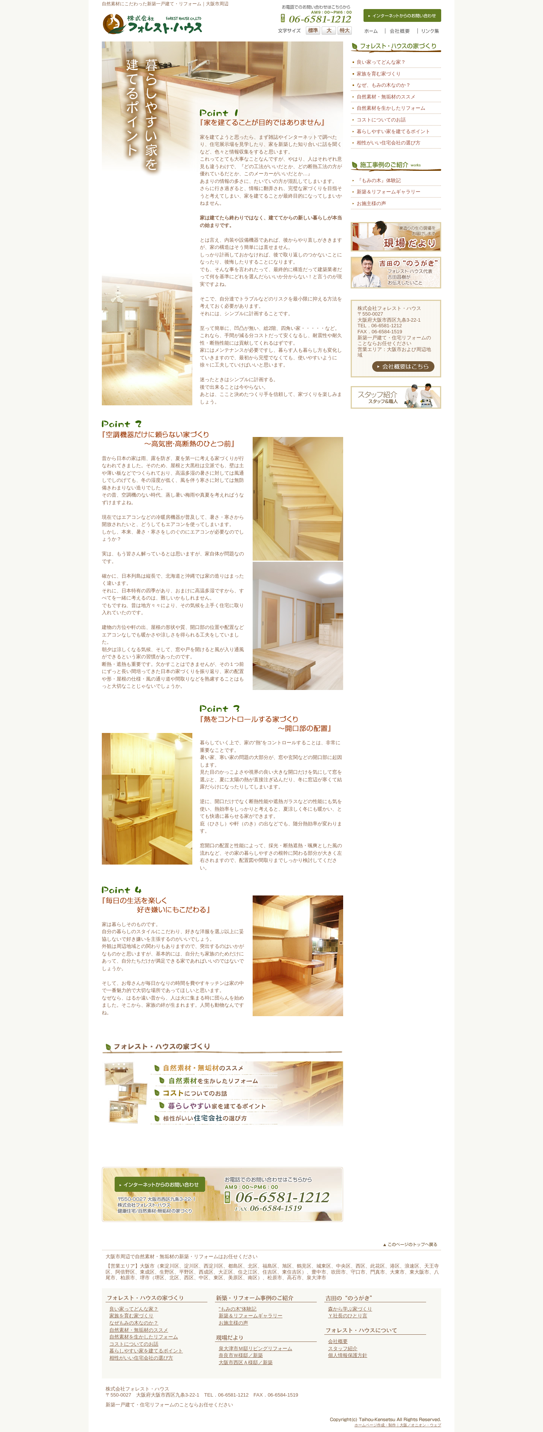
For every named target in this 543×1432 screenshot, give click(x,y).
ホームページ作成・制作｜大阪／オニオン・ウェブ (397, 1425)
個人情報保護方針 (347, 1355)
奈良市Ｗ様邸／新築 (241, 1355)
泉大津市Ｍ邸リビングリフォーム (255, 1348)
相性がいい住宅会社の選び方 (388, 143)
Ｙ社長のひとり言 (347, 1316)
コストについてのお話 (381, 120)
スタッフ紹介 (342, 1348)
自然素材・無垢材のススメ (386, 97)
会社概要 (338, 1341)
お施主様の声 (371, 203)
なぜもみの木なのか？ (133, 1323)
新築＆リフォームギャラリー (388, 192)
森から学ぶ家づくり (350, 1309)
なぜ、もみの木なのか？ (384, 85)
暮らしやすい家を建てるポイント (393, 131)
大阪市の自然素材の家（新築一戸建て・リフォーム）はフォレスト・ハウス (153, 24)
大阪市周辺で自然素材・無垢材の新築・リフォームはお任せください (182, 1256)
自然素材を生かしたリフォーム (391, 108)
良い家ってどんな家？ (381, 62)
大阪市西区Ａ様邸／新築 (246, 1362)
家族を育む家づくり (379, 74)
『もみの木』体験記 (379, 180)
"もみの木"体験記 (237, 1309)
